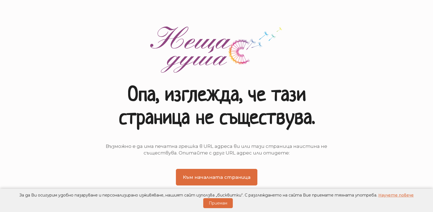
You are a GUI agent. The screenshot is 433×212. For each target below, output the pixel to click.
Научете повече (396, 195)
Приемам (218, 203)
